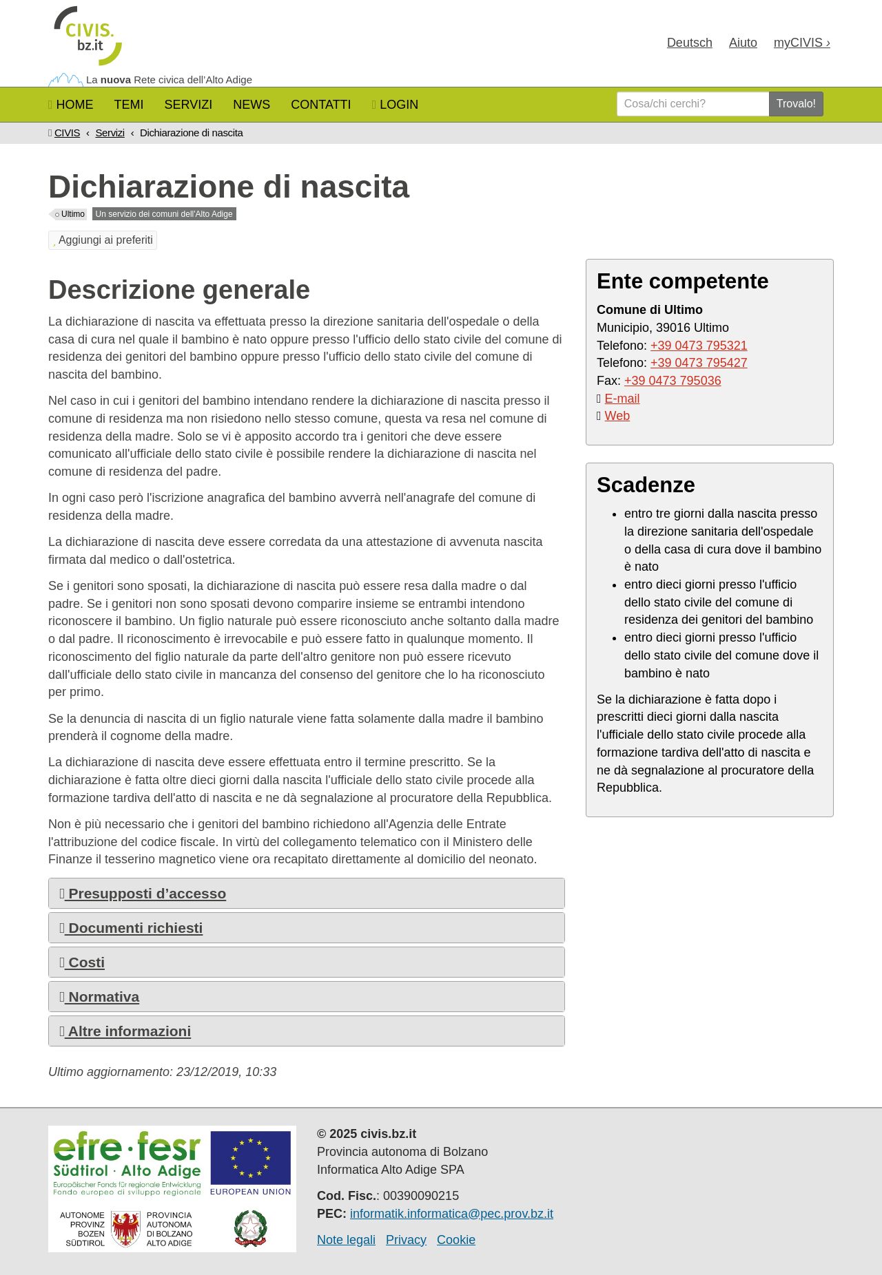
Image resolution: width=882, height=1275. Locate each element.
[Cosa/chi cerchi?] (693, 104)
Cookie (456, 1240)
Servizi (189, 105)
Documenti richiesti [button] (131, 928)
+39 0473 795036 (672, 381)
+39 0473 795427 (699, 363)
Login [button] (395, 105)
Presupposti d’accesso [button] (142, 893)
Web (617, 416)
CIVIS (67, 132)
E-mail (622, 398)
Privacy (406, 1240)
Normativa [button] (99, 996)
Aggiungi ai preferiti (102, 240)
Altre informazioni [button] (125, 1031)
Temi (129, 105)
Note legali (346, 1240)
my (802, 43)
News (251, 105)
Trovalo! (796, 103)
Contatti (321, 105)
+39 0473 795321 (699, 345)
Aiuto (743, 43)
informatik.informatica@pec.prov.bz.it (451, 1214)
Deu (689, 43)
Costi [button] (82, 962)
